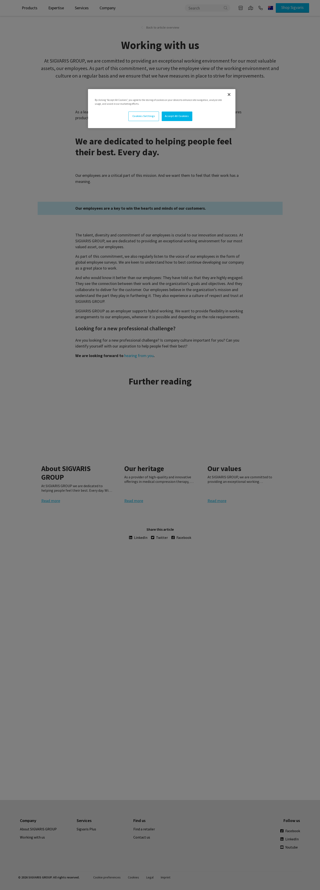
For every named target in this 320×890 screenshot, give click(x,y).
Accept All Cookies (177, 116)
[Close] (229, 95)
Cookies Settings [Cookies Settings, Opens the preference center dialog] (143, 116)
